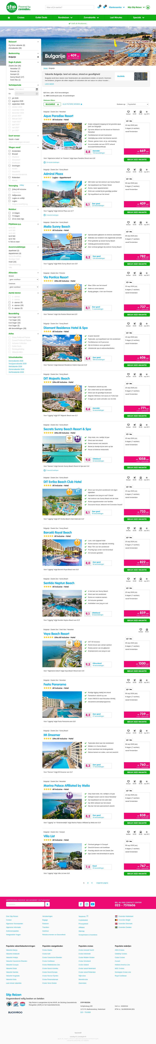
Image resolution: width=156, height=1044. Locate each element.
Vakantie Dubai (11, 968)
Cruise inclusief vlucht (86, 950)
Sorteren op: (121, 104)
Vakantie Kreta (11, 979)
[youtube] (92, 904)
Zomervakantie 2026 (16, 369)
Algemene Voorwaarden (14, 924)
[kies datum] (27, 89)
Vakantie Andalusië (13, 954)
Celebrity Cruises (121, 954)
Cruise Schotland (85, 961)
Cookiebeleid (83, 920)
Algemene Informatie (13, 927)
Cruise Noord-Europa (49, 972)
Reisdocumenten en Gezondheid (53, 935)
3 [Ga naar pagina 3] (91, 883)
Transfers (45, 927)
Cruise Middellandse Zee (51, 965)
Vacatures (82, 916)
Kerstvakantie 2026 (16, 361)
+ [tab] (129, 121)
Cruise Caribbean (48, 961)
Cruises (20, 17)
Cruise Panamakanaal (50, 979)
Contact (9, 920)
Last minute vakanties (13, 983)
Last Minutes (116, 17)
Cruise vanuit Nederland (87, 968)
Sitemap (81, 931)
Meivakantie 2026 (15, 366)
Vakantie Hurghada (13, 976)
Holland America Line (122, 965)
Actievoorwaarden (12, 931)
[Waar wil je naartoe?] (69, 7)
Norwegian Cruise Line (123, 972)
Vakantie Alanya (11, 950)
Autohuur (45, 931)
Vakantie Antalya (12, 957)
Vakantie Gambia (12, 972)
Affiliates (82, 927)
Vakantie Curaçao (12, 965)
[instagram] (86, 904)
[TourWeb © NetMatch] (78, 1032)
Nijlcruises (82, 976)
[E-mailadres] (25, 904)
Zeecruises (82, 983)
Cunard (117, 961)
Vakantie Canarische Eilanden (16, 961)
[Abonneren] (47, 904)
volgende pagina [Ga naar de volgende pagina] (102, 883)
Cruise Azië (46, 954)
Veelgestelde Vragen (13, 935)
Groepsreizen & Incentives (88, 935)
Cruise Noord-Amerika (50, 968)
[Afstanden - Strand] (24, 279)
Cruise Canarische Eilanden (52, 957)
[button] (23, 41)
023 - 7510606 (125, 905)
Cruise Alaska (47, 950)
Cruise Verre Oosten (49, 983)
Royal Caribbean (121, 976)
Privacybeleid (83, 924)
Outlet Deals (41, 17)
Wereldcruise (83, 979)
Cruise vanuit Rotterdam (87, 972)
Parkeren (45, 924)
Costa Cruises (120, 957)
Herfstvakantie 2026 (16, 372)
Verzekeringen (47, 916)
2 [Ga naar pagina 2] (87, 883)
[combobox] (69, 7)
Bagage (45, 920)
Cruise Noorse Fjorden (50, 976)
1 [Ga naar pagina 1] (83, 883)
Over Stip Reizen (12, 916)
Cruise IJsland (84, 965)
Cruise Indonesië (85, 954)
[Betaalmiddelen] (15, 1012)
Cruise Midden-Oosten (86, 957)
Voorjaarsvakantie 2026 (17, 364)
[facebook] (81, 904)
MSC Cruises (119, 968)
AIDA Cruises (119, 950)
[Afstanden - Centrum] (24, 287)
